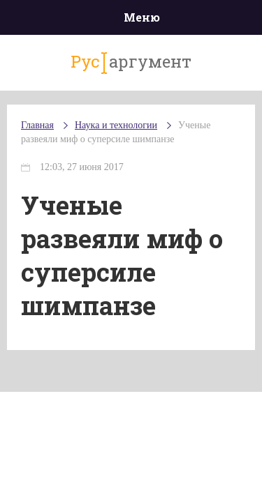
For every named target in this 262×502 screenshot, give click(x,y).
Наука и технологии (116, 125)
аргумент (131, 62)
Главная (37, 125)
